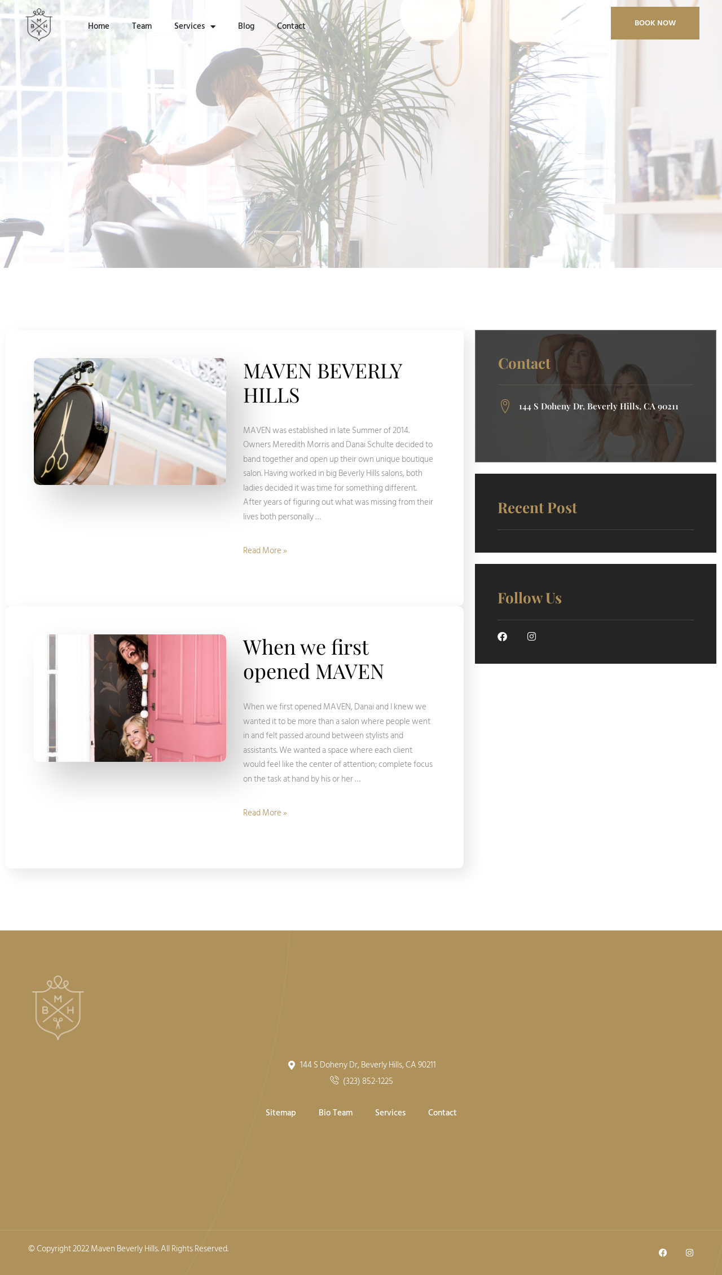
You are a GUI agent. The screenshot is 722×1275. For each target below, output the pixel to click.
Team (142, 26)
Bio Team (336, 1113)
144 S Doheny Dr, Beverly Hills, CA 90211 (588, 406)
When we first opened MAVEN (313, 658)
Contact (291, 26)
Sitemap (281, 1113)
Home (98, 26)
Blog (246, 26)
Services (194, 27)
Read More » (265, 551)
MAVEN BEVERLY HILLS (322, 382)
